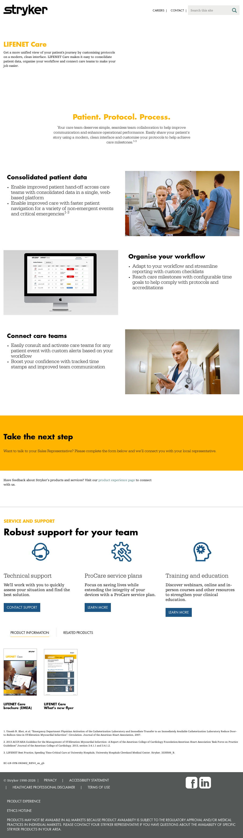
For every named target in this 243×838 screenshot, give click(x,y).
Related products (78, 632)
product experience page (116, 480)
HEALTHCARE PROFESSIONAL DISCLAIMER (44, 787)
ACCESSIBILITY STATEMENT (89, 780)
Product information (30, 632)
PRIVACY (50, 780)
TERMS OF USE (99, 787)
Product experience (23, 801)
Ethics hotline (19, 810)
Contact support (22, 607)
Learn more (98, 607)
